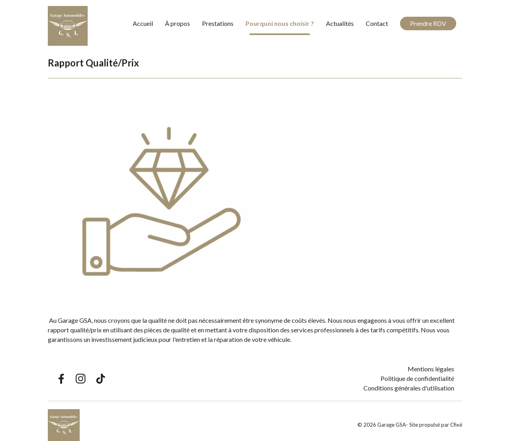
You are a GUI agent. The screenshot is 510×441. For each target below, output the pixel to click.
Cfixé (456, 424)
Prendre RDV (428, 23)
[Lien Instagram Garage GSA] (81, 379)
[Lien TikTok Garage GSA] (101, 379)
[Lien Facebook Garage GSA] (61, 379)
